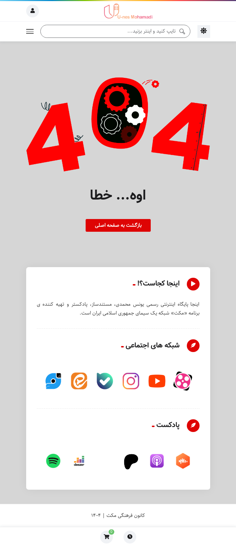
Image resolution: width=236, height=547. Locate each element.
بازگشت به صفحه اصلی (118, 225)
